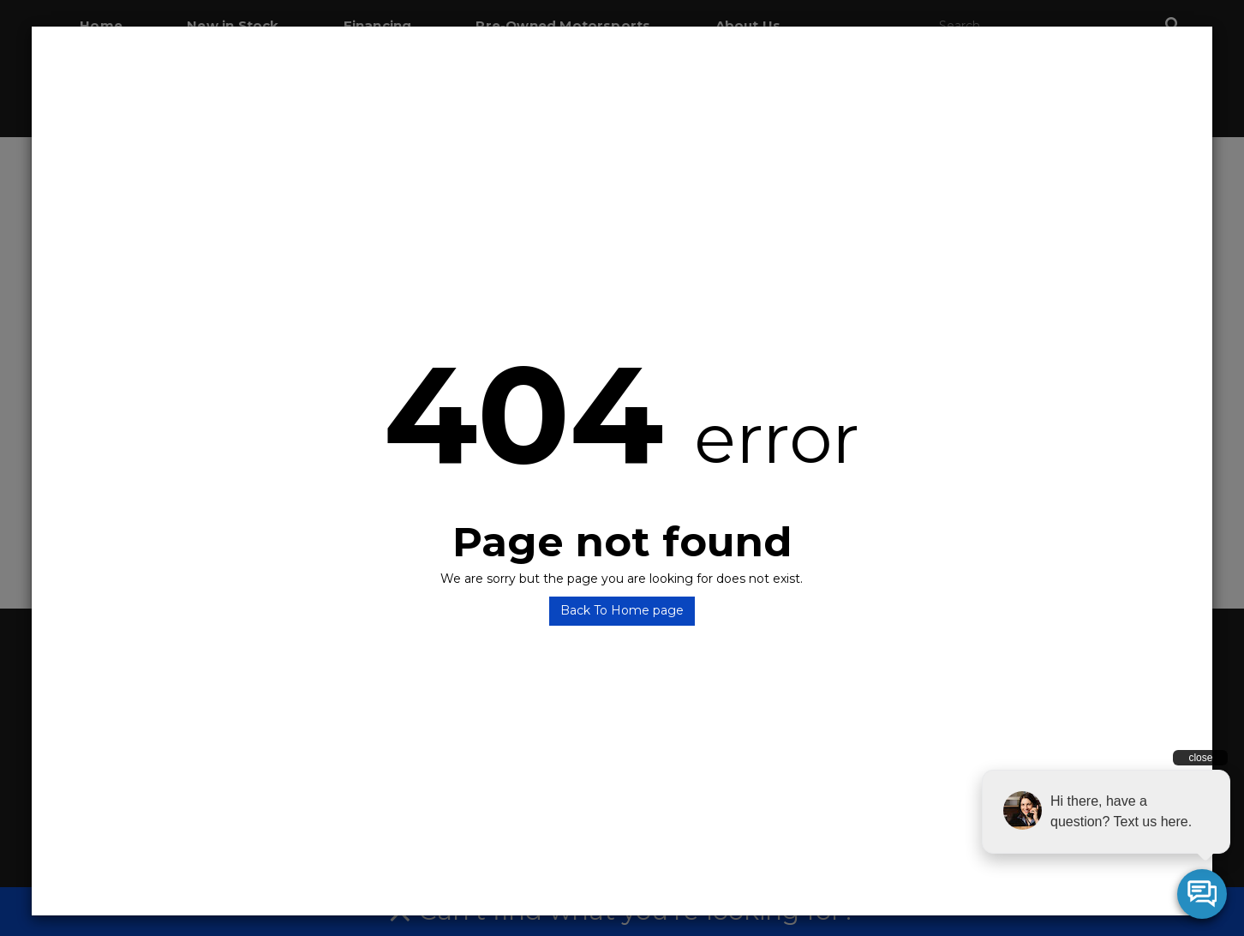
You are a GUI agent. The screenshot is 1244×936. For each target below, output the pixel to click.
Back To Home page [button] (622, 610)
